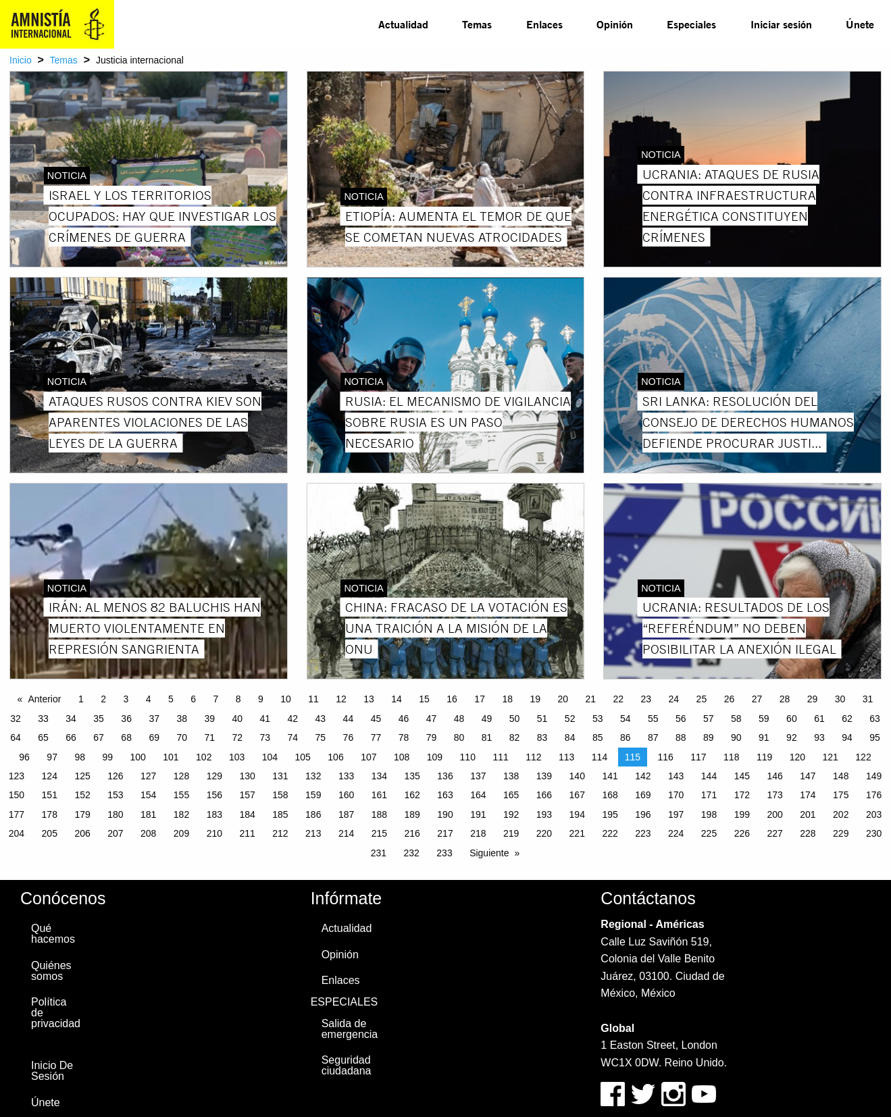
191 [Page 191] (478, 814)
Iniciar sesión (781, 24)
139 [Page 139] (544, 776)
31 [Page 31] (868, 699)
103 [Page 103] (237, 757)
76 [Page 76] (348, 737)
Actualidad (403, 24)
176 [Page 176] (874, 794)
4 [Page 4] (148, 699)
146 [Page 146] (774, 776)
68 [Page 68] (126, 737)
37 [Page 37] (154, 718)
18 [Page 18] (507, 699)
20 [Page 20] (562, 699)
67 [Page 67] (98, 737)
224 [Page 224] (676, 833)
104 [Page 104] (270, 757)
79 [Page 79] (431, 737)
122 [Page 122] (863, 757)
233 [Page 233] (444, 853)
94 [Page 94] (847, 737)
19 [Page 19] (535, 699)
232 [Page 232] (411, 853)
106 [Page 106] (335, 757)
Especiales (691, 24)
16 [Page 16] (452, 699)
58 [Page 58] (736, 718)
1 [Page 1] (81, 699)
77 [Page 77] (376, 737)
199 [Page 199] (742, 814)
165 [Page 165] (511, 794)
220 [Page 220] (544, 833)
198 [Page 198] (709, 814)
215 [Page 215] (379, 833)
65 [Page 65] (43, 737)
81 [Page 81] (487, 737)
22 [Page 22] (618, 699)
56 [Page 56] (681, 718)
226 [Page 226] (742, 833)
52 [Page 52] (570, 718)
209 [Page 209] (181, 833)
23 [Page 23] (646, 699)
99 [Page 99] (107, 757)
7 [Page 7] (215, 699)
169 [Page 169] (643, 794)
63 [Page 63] (874, 718)
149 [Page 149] (874, 776)
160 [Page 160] (346, 794)
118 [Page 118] (731, 757)
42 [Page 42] (293, 718)
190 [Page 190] (445, 814)
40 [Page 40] (237, 718)
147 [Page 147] (807, 776)
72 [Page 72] (237, 737)
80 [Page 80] (459, 737)
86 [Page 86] (625, 737)
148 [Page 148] (840, 776)
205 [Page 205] (49, 833)
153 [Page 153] (115, 794)
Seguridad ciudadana (347, 1065)
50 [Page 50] (514, 718)
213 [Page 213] (313, 833)
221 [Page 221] (577, 833)
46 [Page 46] (404, 718)
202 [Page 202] (840, 814)
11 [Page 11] (313, 699)
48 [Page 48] (459, 718)
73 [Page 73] (265, 737)
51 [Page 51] (542, 718)
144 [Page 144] (709, 776)
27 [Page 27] (757, 699)
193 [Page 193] (544, 814)
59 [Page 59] (764, 718)
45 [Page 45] (376, 718)
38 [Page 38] (181, 718)
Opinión (614, 24)
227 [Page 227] (774, 833)
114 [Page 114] (599, 757)
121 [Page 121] (830, 757)
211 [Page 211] (247, 833)
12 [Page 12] (341, 699)
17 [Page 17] (479, 699)
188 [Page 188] (379, 814)
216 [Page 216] (412, 833)
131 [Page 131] (280, 776)
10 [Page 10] (285, 699)
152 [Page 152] (82, 794)
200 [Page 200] (774, 814)
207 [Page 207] (115, 833)
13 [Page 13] (368, 699)
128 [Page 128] (181, 776)
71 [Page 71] (209, 737)
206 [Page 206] (82, 833)
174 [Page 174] (807, 794)
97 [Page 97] (52, 757)
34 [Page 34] (71, 718)
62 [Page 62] (847, 718)
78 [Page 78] (404, 737)
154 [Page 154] (148, 794)
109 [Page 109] (434, 757)
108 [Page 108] (401, 757)
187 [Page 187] (346, 814)
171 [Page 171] (709, 794)
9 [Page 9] (260, 699)
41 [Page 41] (265, 718)
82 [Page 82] (514, 737)
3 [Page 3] (125, 699)
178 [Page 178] (49, 814)
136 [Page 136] (445, 776)
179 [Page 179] (82, 814)
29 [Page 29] (812, 699)
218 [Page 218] (478, 833)
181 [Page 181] (148, 814)
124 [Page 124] (49, 776)
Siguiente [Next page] (489, 853)
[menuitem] (403, 24)
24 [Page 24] (674, 699)
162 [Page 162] (412, 794)
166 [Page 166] (544, 794)
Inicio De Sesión (52, 1071)
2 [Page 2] (103, 699)
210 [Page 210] (214, 833)
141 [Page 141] (609, 776)
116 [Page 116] (665, 757)
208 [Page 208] (148, 833)
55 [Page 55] (653, 718)
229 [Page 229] (840, 833)
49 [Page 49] (487, 718)
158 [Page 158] (280, 794)
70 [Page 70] (181, 737)
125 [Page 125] (82, 776)
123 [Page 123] (16, 776)
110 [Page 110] (468, 757)
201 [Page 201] (807, 814)
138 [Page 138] (511, 776)
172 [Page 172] (742, 794)
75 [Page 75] (320, 737)
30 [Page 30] (840, 699)
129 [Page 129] (214, 776)
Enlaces (544, 24)
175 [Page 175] (840, 794)
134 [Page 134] (379, 776)
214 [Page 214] (346, 833)
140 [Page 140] (577, 776)
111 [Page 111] (500, 757)
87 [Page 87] (653, 737)
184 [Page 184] (247, 814)
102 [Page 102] (203, 757)
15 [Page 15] (424, 699)
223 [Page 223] (643, 833)
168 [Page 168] (609, 794)
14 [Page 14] (396, 699)
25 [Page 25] (701, 699)
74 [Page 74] (293, 737)
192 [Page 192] (511, 814)
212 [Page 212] (280, 833)
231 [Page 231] (378, 853)
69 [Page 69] (154, 737)
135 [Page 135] (412, 776)
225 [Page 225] (709, 833)
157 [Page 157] (247, 794)
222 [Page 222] (609, 833)
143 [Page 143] (676, 776)
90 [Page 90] (736, 737)
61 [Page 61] (819, 718)
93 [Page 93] (819, 737)
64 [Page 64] (15, 737)
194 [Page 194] (577, 814)
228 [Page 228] (807, 833)
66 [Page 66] (71, 737)
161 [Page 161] (379, 794)
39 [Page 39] (209, 718)
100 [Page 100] (137, 757)
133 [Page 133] (346, 776)
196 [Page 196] (643, 814)
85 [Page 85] (597, 737)
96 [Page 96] (24, 757)
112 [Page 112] (533, 757)
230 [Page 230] (874, 833)
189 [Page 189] (412, 814)
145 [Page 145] (742, 776)
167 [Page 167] (577, 794)
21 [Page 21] (590, 699)
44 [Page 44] (348, 718)
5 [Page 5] (171, 699)
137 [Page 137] (478, 776)
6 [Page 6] (193, 699)
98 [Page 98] (79, 757)
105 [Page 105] (303, 757)
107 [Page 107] (368, 757)
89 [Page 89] (708, 737)
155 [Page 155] (181, 794)
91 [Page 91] (764, 737)
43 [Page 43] (320, 718)
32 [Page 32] (15, 718)
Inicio (20, 60)
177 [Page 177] (16, 814)
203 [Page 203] (874, 814)
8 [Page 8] (238, 699)
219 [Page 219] (511, 833)
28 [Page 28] (785, 699)
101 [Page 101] (170, 757)
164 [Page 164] (478, 794)
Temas (477, 24)
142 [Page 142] (643, 776)
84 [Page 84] (570, 737)
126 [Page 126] (115, 776)
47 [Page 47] (431, 718)
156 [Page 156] (214, 794)
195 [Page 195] (609, 814)
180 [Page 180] (115, 814)
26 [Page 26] (729, 699)
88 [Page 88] (681, 737)
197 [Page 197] (676, 814)
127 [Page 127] (148, 776)
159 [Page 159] (313, 794)
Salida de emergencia (350, 1029)
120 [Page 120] (797, 757)
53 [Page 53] (597, 718)
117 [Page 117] (698, 757)
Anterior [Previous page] (44, 699)
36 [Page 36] (126, 718)
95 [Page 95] (874, 737)
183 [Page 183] (214, 814)
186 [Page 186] (313, 814)
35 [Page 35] (98, 718)
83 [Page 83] (542, 737)
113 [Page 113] (566, 757)
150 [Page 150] (16, 794)
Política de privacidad (55, 1012)
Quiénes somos (51, 971)
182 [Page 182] (181, 814)
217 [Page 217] (445, 833)
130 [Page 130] (247, 776)
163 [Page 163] (445, 794)
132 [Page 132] (313, 776)
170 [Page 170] (676, 794)
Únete (860, 24)
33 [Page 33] (43, 718)
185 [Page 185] (280, 814)
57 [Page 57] (708, 718)
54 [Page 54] (625, 718)
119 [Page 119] (764, 757)
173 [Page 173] (774, 794)
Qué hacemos (53, 934)
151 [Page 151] (49, 794)
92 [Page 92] (791, 737)
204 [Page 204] (16, 833)
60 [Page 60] (791, 718)
